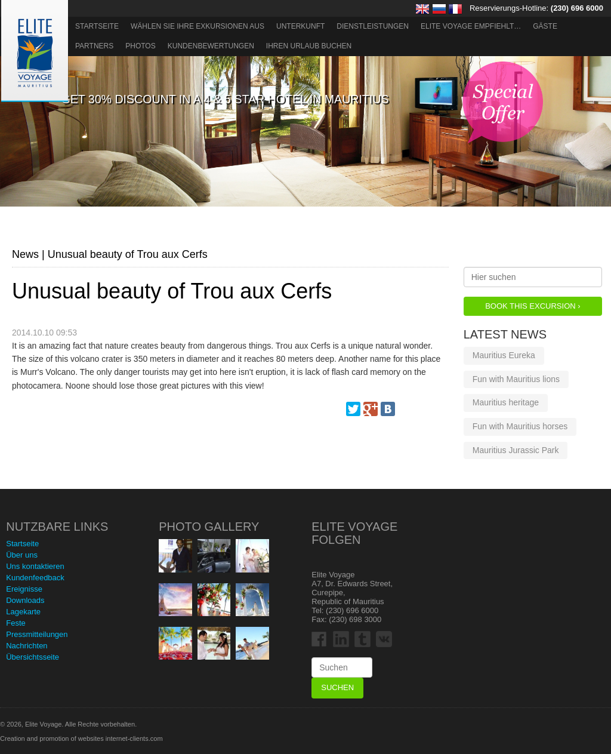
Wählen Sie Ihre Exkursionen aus (197, 26)
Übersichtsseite (32, 657)
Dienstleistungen (373, 26)
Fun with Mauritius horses (520, 426)
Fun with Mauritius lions (516, 379)
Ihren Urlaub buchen (308, 46)
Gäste (545, 26)
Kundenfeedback (35, 577)
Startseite (97, 26)
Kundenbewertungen (211, 46)
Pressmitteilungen (36, 634)
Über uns (22, 554)
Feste (16, 622)
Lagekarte (23, 611)
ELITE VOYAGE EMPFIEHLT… (471, 26)
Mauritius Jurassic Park (516, 450)
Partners (94, 46)
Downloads (25, 600)
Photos (140, 46)
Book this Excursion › (532, 305)
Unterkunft (300, 26)
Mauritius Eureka (504, 355)
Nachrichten (26, 645)
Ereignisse (24, 588)
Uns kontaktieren (35, 566)
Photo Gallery (209, 526)
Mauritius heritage (506, 402)
